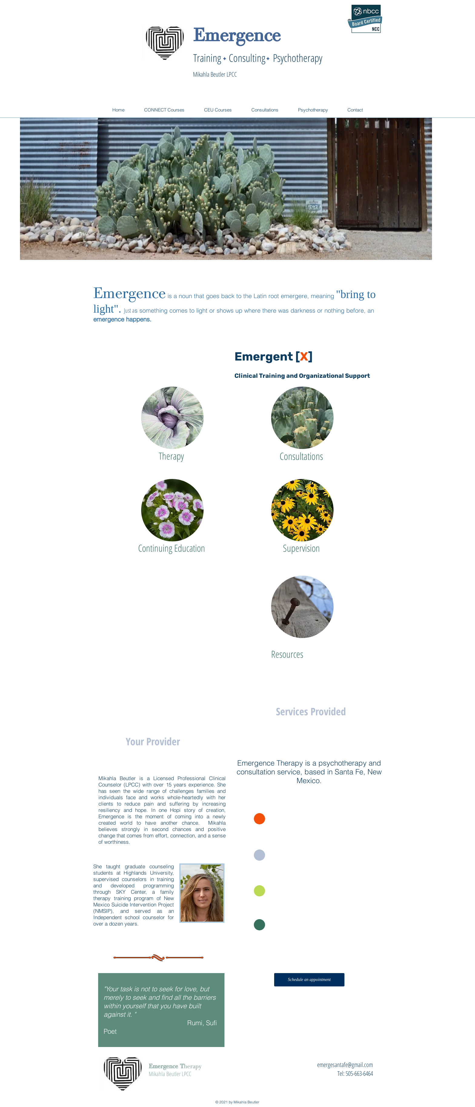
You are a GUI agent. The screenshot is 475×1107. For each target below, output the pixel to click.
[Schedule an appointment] (309, 979)
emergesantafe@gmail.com (345, 1064)
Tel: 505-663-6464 (355, 1073)
